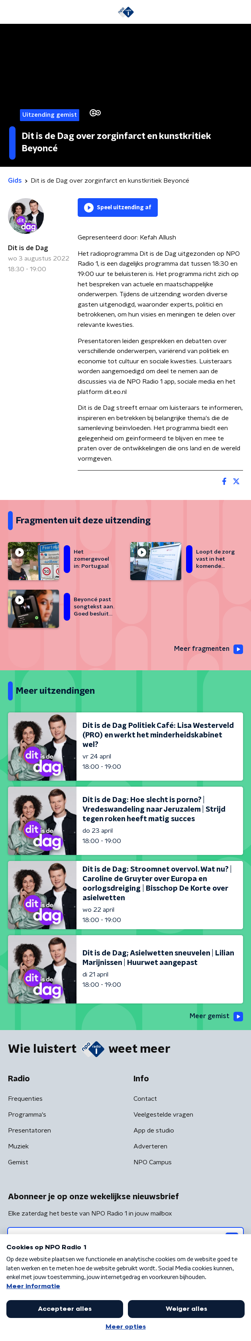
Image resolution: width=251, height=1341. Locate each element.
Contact (145, 1099)
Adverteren (150, 1146)
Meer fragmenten (208, 649)
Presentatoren (29, 1130)
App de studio (153, 1130)
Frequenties (25, 1099)
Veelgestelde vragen (163, 1114)
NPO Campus (152, 1162)
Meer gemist (216, 1016)
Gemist (18, 1162)
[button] (12, 12)
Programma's (27, 1114)
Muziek (18, 1146)
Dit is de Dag (28, 248)
